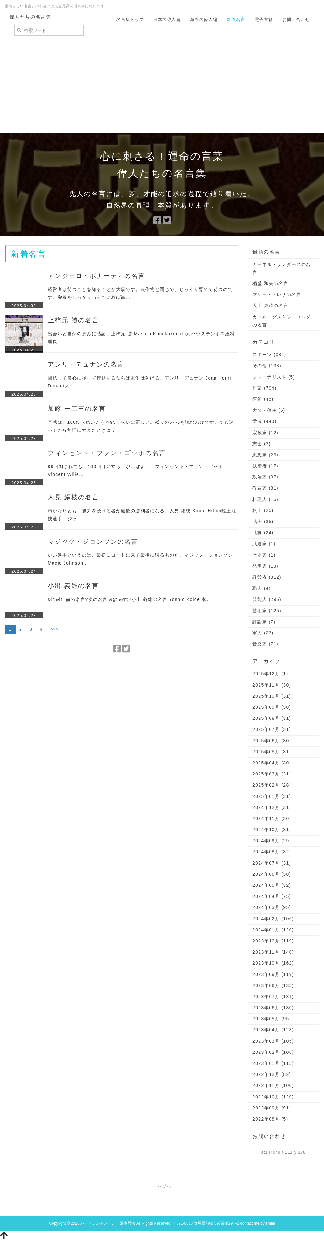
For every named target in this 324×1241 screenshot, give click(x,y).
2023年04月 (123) (273, 1029)
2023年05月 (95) (271, 1018)
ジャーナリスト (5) (273, 377)
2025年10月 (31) (271, 696)
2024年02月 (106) (273, 918)
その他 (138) (266, 365)
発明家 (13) (265, 566)
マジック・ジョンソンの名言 (93, 541)
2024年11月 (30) (271, 818)
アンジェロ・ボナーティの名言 (96, 275)
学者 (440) (264, 421)
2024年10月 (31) (271, 829)
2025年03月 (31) (271, 773)
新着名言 (236, 19)
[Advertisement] (162, 85)
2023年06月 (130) (273, 1007)
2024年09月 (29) (271, 840)
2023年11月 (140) (273, 951)
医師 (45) (263, 399)
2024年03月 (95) (271, 907)
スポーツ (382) (269, 354)
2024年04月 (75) (271, 896)
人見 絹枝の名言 (73, 497)
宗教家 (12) (265, 432)
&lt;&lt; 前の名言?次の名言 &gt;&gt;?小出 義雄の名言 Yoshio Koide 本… (129, 599)
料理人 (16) (265, 499)
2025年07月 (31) (271, 729)
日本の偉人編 (167, 19)
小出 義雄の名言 (73, 585)
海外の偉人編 (203, 19)
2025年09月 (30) (271, 707)
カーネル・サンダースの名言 (281, 268)
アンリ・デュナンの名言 (86, 364)
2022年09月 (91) (271, 1107)
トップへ (162, 1186)
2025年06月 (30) (271, 740)
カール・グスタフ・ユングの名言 (281, 320)
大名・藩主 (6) (268, 410)
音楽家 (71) (265, 643)
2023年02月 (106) (273, 1052)
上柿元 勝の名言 (73, 320)
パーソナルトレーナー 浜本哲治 (107, 1223)
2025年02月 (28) (271, 784)
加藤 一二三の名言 (77, 408)
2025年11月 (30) (271, 685)
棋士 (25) (263, 510)
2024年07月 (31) (271, 863)
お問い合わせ (296, 19)
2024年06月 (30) (271, 874)
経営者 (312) (266, 577)
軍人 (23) (263, 632)
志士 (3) (261, 443)
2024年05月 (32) (271, 885)
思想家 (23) (265, 454)
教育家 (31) (265, 488)
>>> (55, 629)
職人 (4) (261, 588)
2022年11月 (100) (273, 1085)
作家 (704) (264, 388)
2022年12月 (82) (271, 1074)
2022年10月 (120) (273, 1096)
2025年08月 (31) (271, 718)
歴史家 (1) (264, 555)
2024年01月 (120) (273, 929)
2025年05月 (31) (271, 751)
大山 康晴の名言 (270, 305)
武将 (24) (263, 532)
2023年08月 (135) (273, 985)
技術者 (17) (265, 465)
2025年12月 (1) (270, 673)
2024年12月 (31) (271, 807)
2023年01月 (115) (273, 1063)
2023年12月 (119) (273, 940)
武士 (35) (263, 521)
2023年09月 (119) (273, 974)
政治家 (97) (265, 476)
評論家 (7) (264, 621)
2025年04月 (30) (271, 762)
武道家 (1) (264, 543)
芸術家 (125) (266, 610)
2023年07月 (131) (273, 996)
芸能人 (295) (266, 599)
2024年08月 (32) (271, 851)
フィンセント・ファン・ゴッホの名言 (107, 452)
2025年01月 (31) (271, 796)
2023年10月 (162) (273, 963)
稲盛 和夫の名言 (270, 283)
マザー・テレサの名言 (276, 294)
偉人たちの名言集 (30, 17)
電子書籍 (264, 19)
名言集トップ (130, 19)
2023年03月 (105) (273, 1041)
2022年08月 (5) (270, 1118)
